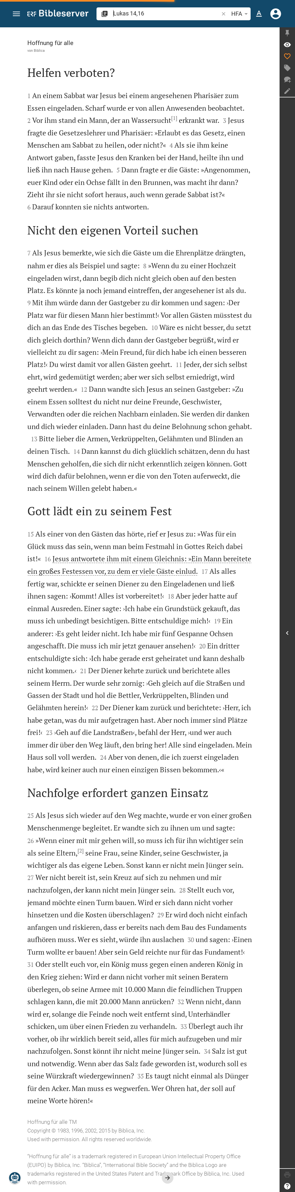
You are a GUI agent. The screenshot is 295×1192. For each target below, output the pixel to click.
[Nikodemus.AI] (15, 1178)
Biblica (39, 50)
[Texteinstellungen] (259, 13)
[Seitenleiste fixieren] (287, 33)
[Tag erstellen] (287, 68)
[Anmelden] (275, 13)
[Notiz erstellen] (287, 91)
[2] (81, 850)
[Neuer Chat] (287, 79)
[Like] (287, 56)
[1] (174, 118)
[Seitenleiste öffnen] (287, 632)
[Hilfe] (287, 1186)
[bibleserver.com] (57, 14)
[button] (16, 14)
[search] (167, 13)
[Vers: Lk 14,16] (287, 44)
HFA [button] (240, 14)
